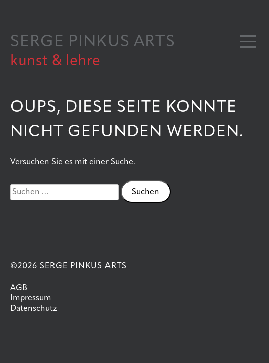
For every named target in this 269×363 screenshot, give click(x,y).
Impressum (30, 298)
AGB (18, 288)
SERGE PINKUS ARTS (92, 42)
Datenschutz (33, 309)
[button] (248, 41)
